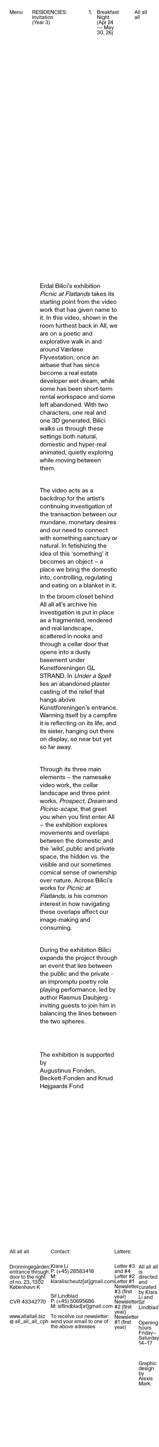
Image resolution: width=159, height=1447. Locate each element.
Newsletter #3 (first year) (126, 1291)
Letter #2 (124, 1276)
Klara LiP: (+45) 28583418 (72, 1268)
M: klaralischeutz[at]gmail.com (82, 1279)
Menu (16, 12)
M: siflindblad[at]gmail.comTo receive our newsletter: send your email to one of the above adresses (82, 1316)
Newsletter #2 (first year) (126, 1306)
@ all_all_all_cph (29, 1321)
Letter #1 (124, 1281)
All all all (140, 14)
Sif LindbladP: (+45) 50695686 (72, 1298)
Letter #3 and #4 (124, 1268)
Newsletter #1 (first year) (126, 1322)
